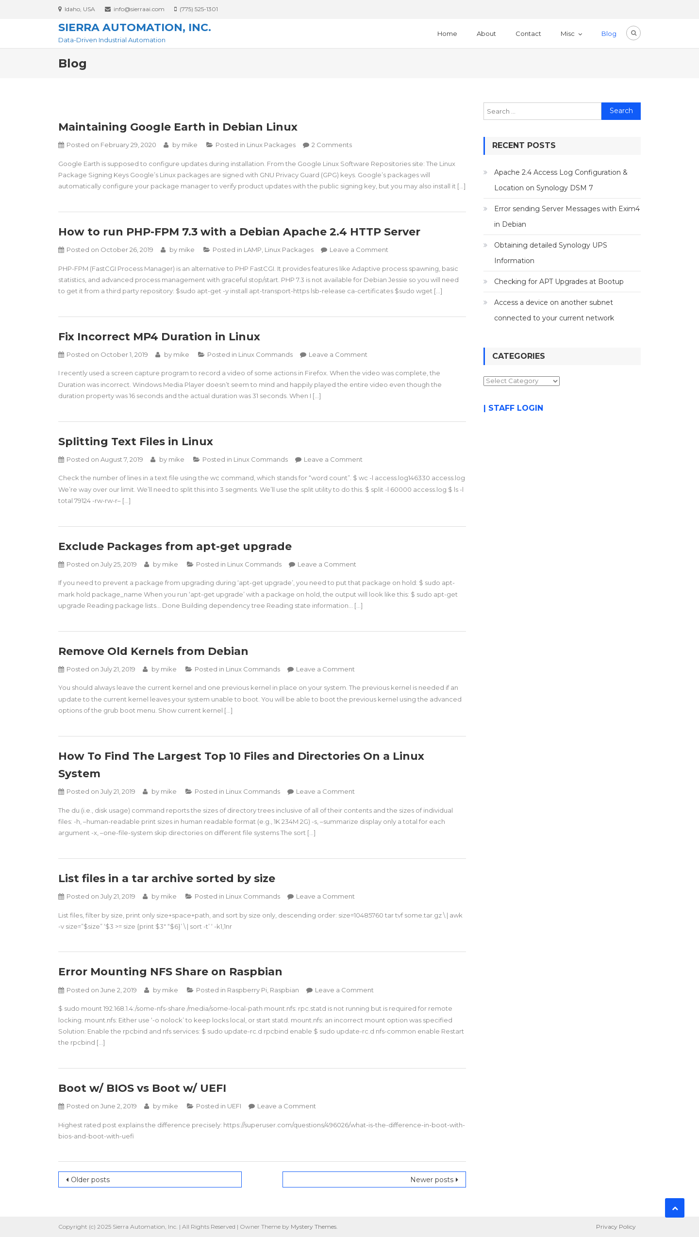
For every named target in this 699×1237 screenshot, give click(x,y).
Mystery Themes (313, 1226)
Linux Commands (265, 354)
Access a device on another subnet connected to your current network (554, 310)
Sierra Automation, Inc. (134, 27)
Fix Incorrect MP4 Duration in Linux (159, 336)
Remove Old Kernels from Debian (153, 651)
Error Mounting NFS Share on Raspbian (170, 971)
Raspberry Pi (247, 990)
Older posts (90, 1179)
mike (190, 145)
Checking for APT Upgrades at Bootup (559, 281)
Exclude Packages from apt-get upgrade (175, 546)
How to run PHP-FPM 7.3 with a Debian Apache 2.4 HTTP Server (239, 231)
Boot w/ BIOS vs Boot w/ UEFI (142, 1088)
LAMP (253, 249)
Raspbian (284, 990)
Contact (528, 33)
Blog (608, 33)
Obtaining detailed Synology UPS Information (550, 253)
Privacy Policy (616, 1226)
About (486, 33)
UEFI (234, 1106)
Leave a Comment (359, 249)
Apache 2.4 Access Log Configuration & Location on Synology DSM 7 (561, 180)
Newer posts (431, 1179)
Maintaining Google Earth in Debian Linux (178, 127)
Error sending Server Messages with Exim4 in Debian (567, 216)
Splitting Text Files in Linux (135, 441)
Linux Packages (271, 145)
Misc (568, 33)
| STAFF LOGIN (513, 408)
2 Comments (332, 145)
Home (447, 33)
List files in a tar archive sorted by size (166, 878)
